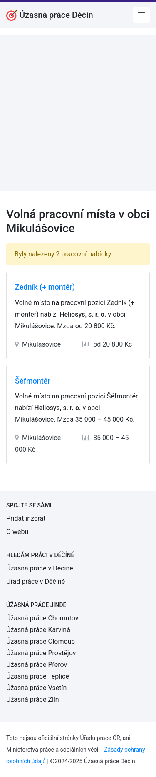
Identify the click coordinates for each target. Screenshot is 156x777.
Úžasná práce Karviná (38, 630)
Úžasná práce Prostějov (41, 653)
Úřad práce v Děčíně (35, 581)
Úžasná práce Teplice (37, 676)
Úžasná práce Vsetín (36, 688)
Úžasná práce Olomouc (40, 641)
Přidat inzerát (25, 518)
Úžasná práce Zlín (32, 699)
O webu (17, 532)
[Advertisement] (78, 113)
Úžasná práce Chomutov (42, 618)
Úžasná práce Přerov (36, 665)
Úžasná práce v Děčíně (39, 568)
